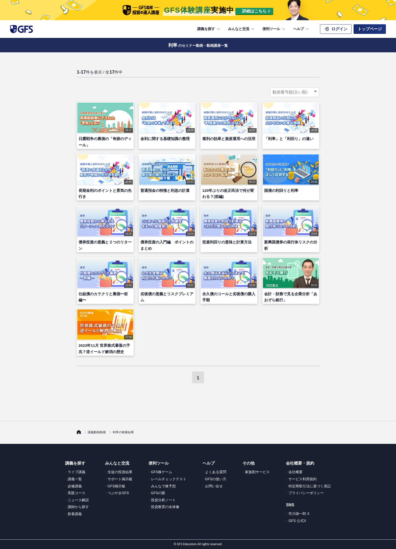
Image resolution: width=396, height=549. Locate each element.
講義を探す (209, 29)
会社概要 (295, 472)
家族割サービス (257, 472)
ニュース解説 (78, 500)
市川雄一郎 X (298, 514)
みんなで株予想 (163, 486)
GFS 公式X (297, 521)
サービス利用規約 (302, 479)
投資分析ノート (163, 500)
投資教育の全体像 (165, 507)
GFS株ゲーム (161, 472)
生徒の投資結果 (120, 472)
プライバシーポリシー (306, 493)
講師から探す (78, 507)
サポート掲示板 (120, 479)
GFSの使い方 (216, 479)
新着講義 (75, 514)
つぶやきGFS (118, 493)
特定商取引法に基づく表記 (309, 486)
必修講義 (75, 486)
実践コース (76, 493)
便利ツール (274, 29)
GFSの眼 (158, 493)
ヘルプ (301, 29)
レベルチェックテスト (168, 479)
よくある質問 (215, 472)
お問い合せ (214, 486)
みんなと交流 (241, 29)
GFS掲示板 (117, 486)
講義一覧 (75, 479)
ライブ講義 (76, 472)
